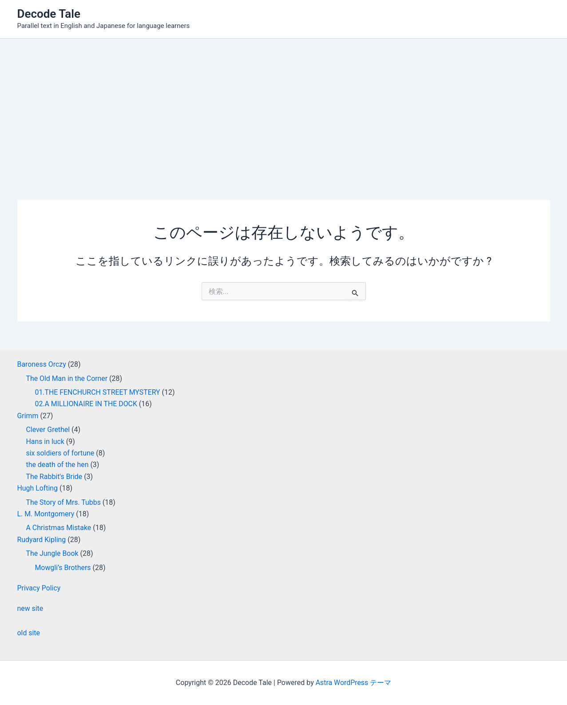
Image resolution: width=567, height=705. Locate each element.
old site (28, 633)
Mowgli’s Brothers (63, 567)
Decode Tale (49, 13)
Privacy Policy (39, 588)
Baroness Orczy (42, 364)
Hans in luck (45, 441)
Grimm (28, 416)
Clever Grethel (48, 429)
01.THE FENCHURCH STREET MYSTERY (98, 392)
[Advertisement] (283, 105)
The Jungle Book (52, 553)
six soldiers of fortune (60, 453)
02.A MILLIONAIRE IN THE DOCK (86, 404)
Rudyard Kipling (42, 539)
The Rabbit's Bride (54, 476)
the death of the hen (57, 464)
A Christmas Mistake (59, 527)
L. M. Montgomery (46, 514)
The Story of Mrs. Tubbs (64, 502)
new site (30, 608)
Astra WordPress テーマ (353, 682)
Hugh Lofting (37, 488)
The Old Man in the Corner (67, 378)
